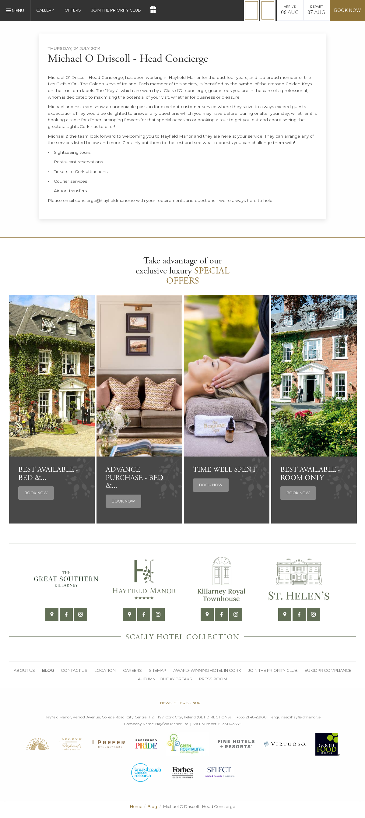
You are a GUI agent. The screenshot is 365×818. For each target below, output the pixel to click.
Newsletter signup (180, 703)
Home (136, 806)
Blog (47, 670)
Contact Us (74, 670)
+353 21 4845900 (252, 717)
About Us (23, 670)
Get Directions (214, 717)
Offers (73, 10)
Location (105, 670)
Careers (132, 670)
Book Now (347, 10)
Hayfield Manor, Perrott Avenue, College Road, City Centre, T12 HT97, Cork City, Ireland (120, 717)
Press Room (213, 678)
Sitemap (158, 670)
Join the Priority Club (116, 10)
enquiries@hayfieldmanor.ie (296, 717)
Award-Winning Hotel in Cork (208, 670)
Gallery (45, 10)
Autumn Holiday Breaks (165, 678)
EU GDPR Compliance (329, 670)
